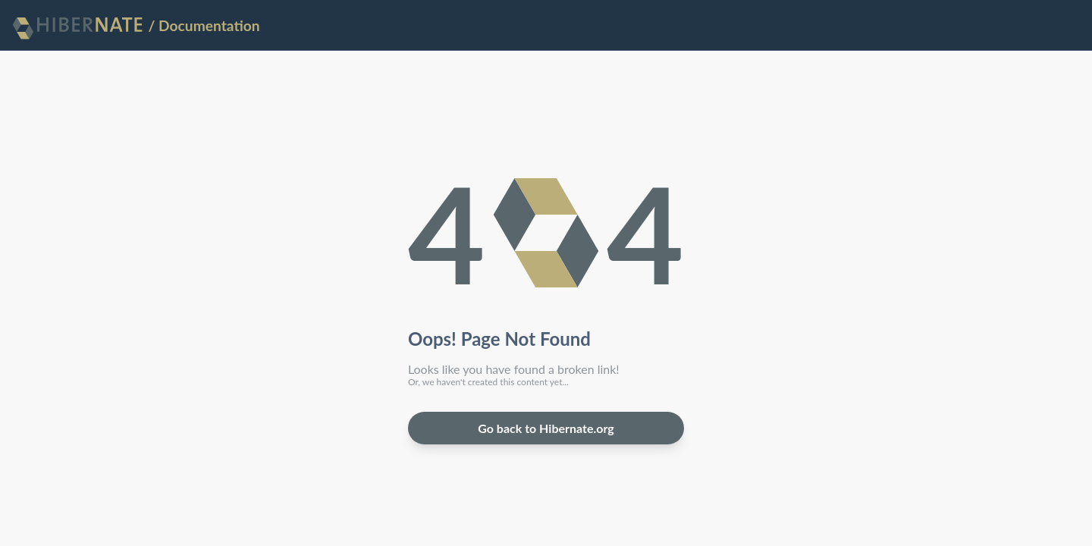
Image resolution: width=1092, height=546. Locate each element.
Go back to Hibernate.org (546, 428)
